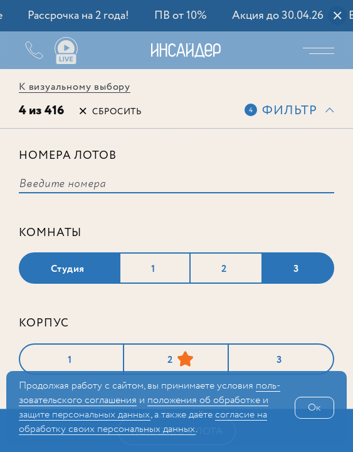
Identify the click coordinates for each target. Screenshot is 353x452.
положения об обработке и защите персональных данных (143, 407)
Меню (321, 50)
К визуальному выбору (74, 87)
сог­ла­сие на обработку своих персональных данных (143, 421)
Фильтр (289, 111)
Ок (314, 408)
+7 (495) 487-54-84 (25, 50)
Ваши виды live (66, 51)
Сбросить (117, 111)
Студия (68, 269)
